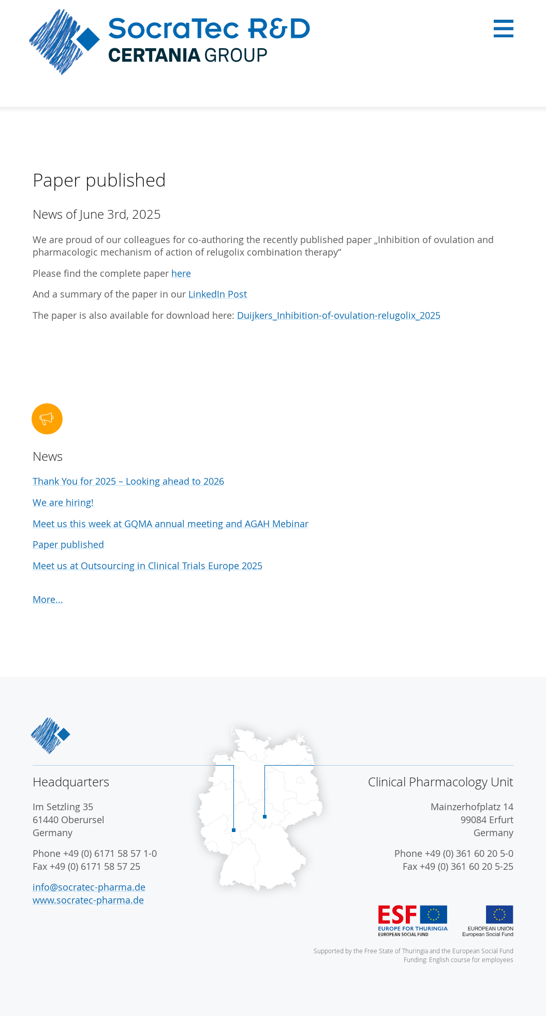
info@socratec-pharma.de (89, 887)
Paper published (68, 545)
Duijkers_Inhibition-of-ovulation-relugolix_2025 (338, 315)
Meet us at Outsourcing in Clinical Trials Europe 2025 (147, 566)
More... (48, 599)
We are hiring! (63, 503)
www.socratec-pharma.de (88, 900)
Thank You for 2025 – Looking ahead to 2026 (128, 481)
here (181, 273)
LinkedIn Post (217, 294)
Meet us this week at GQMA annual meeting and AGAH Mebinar (170, 524)
